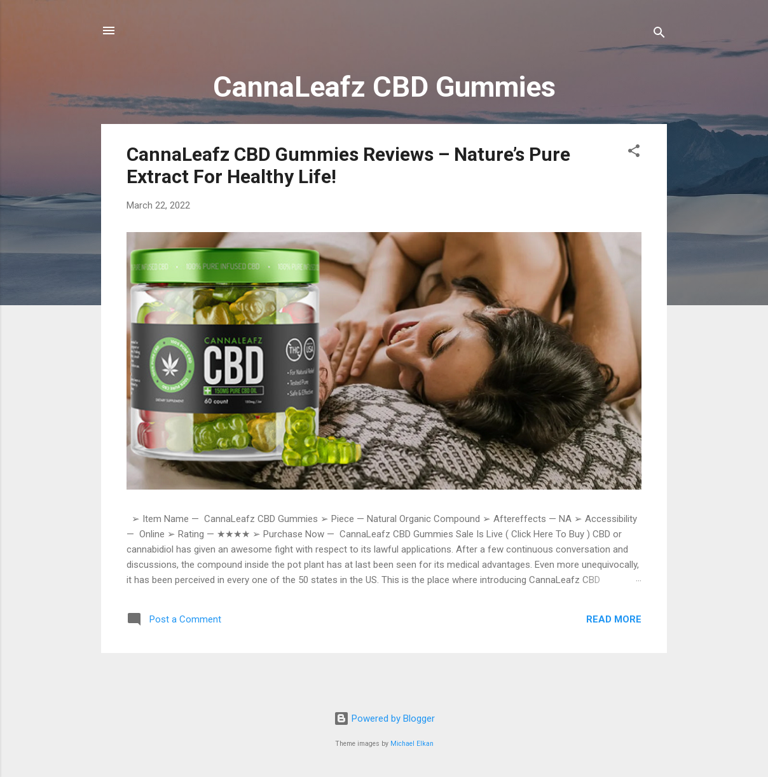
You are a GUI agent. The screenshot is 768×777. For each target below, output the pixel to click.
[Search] (659, 34)
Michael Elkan (412, 743)
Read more (613, 619)
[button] (633, 153)
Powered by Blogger (384, 718)
